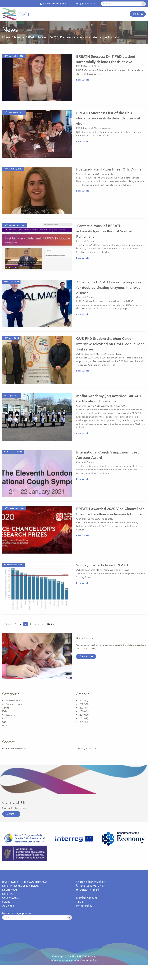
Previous (7, 624)
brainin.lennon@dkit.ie (14, 748)
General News (12, 700)
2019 (82, 714)
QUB (4, 721)
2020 (82, 711)
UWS (4, 725)
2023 (82, 700)
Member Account (86, 897)
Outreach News (13, 704)
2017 (82, 721)
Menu (136, 14)
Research (10, 714)
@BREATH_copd (89, 889)
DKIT (4, 718)
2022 (82, 704)
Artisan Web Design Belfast (81, 960)
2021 (82, 707)
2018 (82, 718)
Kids (4, 711)
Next (49, 624)
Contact (10, 814)
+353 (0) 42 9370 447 (90, 885)
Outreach (84, 656)
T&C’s (79, 901)
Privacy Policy (84, 905)
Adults (5, 707)
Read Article (82, 79)
